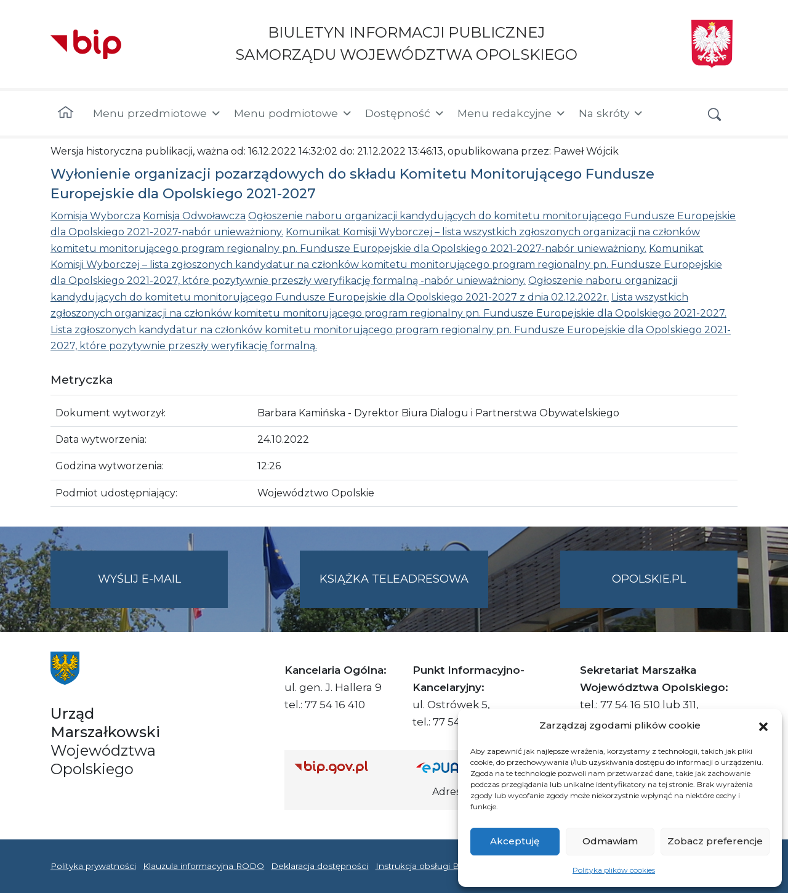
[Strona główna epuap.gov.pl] (456, 767)
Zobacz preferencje (715, 841)
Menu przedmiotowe (157, 113)
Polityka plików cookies (614, 870)
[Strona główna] (65, 113)
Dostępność (405, 113)
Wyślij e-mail (163, 589)
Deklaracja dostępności (319, 866)
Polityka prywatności (93, 866)
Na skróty (611, 113)
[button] (763, 725)
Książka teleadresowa (394, 579)
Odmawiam (610, 841)
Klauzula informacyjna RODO (203, 866)
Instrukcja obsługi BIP (422, 866)
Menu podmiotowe (293, 113)
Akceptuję (514, 841)
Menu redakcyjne (511, 113)
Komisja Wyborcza (95, 216)
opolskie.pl (649, 579)
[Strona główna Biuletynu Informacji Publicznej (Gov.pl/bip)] (345, 767)
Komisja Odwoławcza (194, 216)
